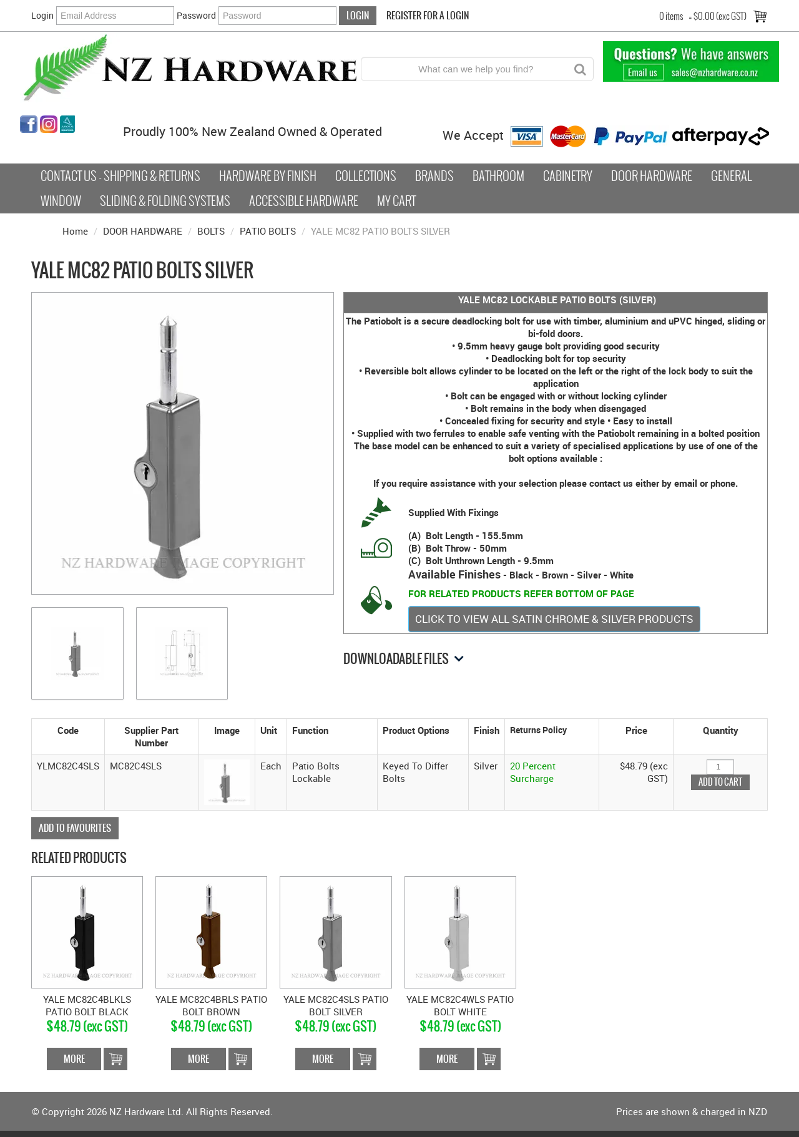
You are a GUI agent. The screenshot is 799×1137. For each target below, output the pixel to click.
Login (42, 15)
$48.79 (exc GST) (87, 1026)
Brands (434, 176)
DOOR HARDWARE (142, 231)
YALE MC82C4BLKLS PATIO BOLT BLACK (87, 1005)
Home (75, 231)
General (731, 176)
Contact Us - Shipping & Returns (120, 176)
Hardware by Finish (267, 176)
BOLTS (211, 231)
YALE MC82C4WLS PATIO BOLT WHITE (460, 1005)
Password (196, 15)
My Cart (396, 201)
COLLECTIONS (365, 176)
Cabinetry (567, 176)
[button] (227, 780)
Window (61, 201)
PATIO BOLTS (268, 231)
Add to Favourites (75, 828)
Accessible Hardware (303, 201)
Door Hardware (651, 176)
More (74, 1059)
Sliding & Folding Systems (165, 201)
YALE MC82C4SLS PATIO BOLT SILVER (335, 1005)
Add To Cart (115, 1059)
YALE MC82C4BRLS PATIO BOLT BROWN (211, 1005)
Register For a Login (427, 15)
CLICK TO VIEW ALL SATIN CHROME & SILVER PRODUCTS (554, 619)
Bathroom (498, 176)
